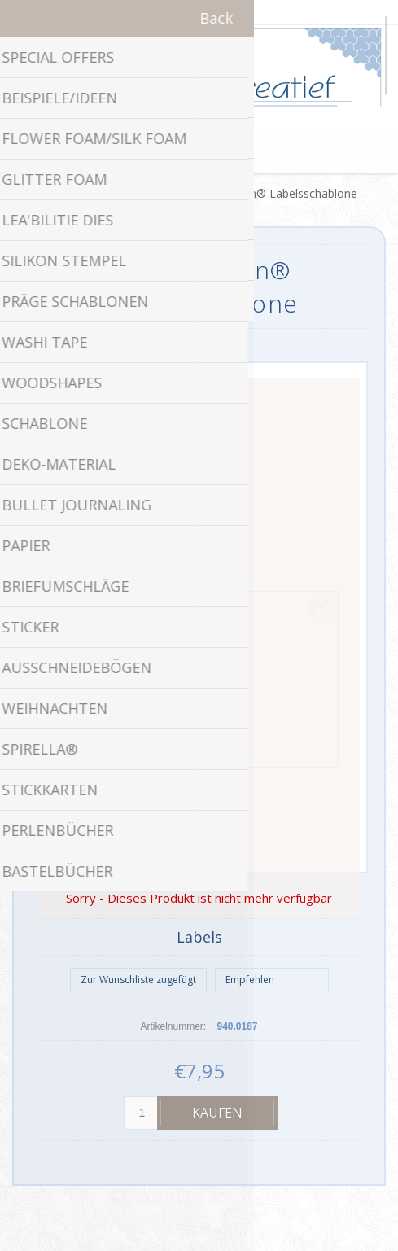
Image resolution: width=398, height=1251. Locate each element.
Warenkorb (219, 152)
